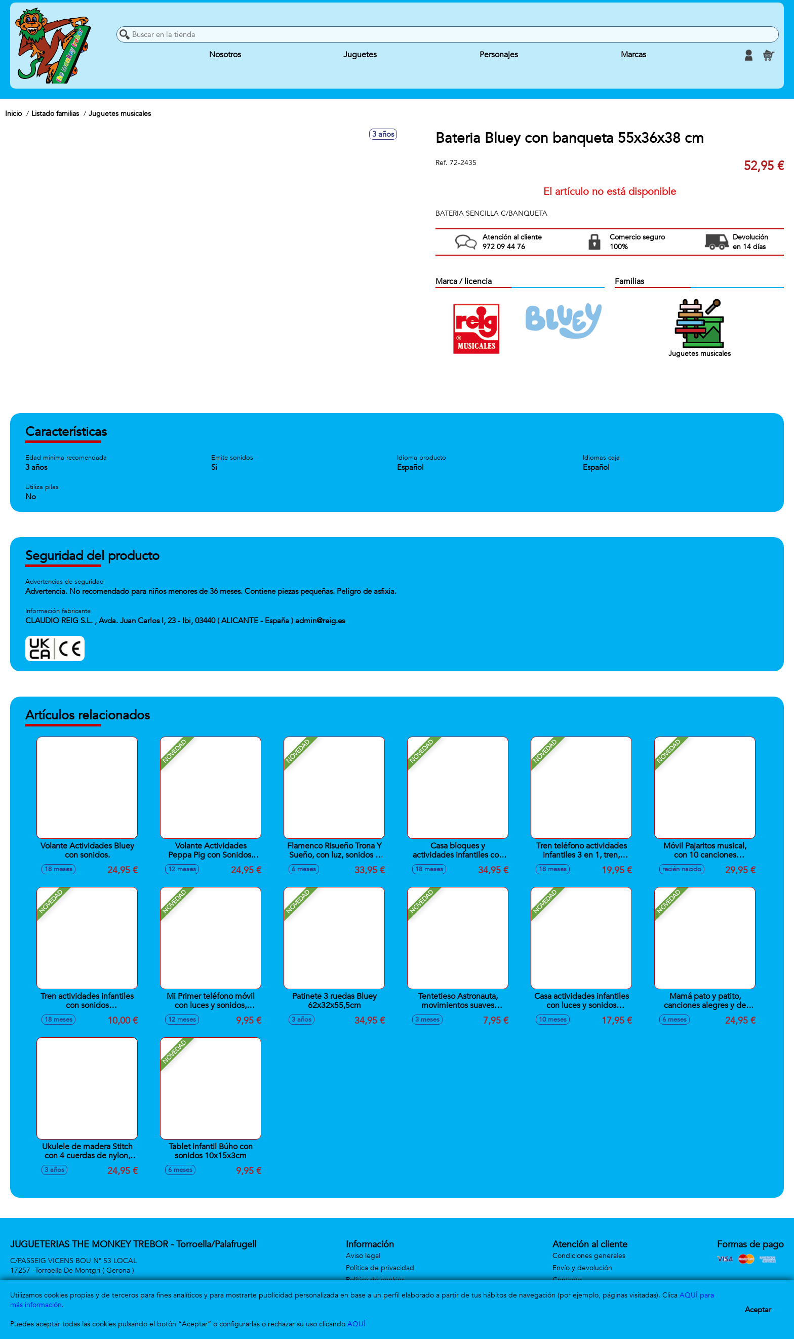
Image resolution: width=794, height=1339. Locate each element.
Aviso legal (363, 1256)
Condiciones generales (588, 1256)
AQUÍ (356, 1324)
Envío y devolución (582, 1268)
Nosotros (225, 55)
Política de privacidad (380, 1268)
